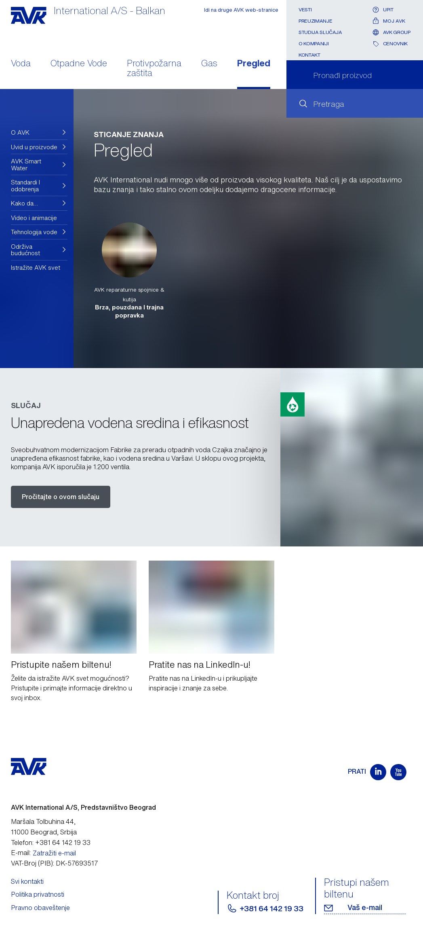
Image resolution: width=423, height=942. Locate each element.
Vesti (305, 9)
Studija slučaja (320, 32)
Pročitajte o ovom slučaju (60, 497)
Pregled (253, 64)
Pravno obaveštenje (40, 907)
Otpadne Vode (79, 64)
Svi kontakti (27, 881)
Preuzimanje (315, 20)
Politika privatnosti (37, 894)
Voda (21, 64)
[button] (39, 132)
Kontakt (309, 54)
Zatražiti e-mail (54, 853)
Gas (209, 64)
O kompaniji (313, 43)
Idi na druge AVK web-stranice (241, 10)
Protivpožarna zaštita (154, 68)
